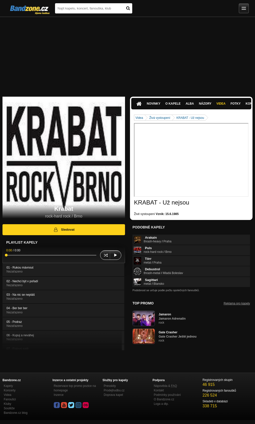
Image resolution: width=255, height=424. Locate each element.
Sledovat (64, 229)
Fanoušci (10, 399)
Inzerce (59, 395)
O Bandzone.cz (164, 399)
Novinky (153, 103)
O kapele (173, 103)
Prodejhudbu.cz (114, 390)
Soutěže (9, 408)
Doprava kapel (113, 395)
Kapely (8, 386)
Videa (221, 103)
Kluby (7, 404)
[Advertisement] (127, 54)
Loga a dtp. (161, 404)
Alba (190, 103)
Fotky (236, 103)
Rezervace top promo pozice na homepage (75, 388)
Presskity (110, 386)
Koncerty (9, 390)
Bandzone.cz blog (15, 413)
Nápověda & (165, 386)
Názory (205, 103)
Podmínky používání (167, 395)
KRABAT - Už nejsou (190, 118)
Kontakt (159, 390)
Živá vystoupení (159, 118)
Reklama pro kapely (237, 303)
